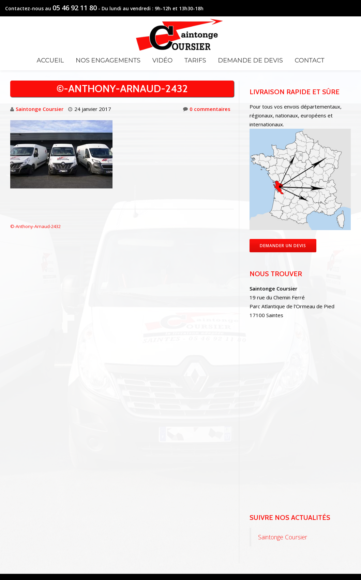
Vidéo (162, 60)
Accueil (50, 60)
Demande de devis (250, 60)
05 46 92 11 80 (74, 7)
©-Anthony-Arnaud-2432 (35, 226)
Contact (309, 60)
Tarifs (195, 60)
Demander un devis (283, 246)
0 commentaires (206, 109)
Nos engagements (108, 60)
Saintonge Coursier (39, 108)
